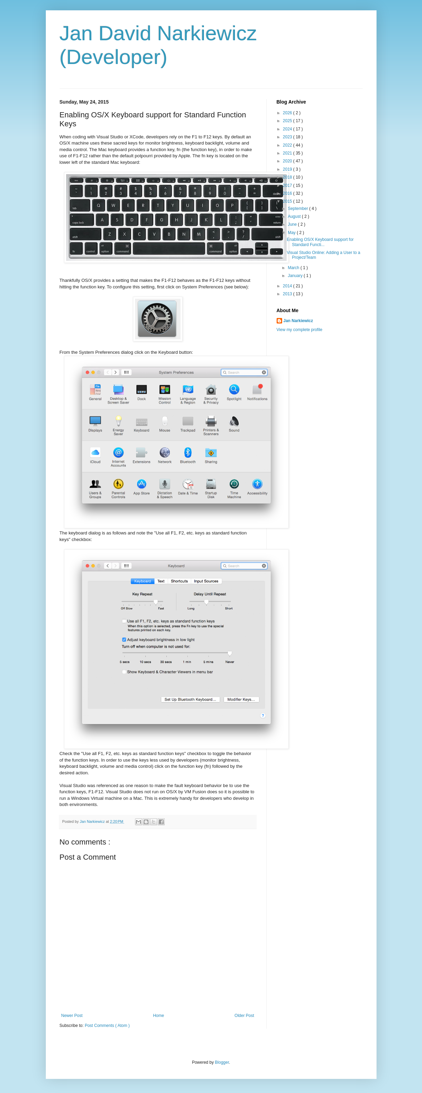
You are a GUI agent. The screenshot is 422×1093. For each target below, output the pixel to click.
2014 (288, 286)
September (298, 208)
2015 (288, 201)
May (292, 232)
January (295, 275)
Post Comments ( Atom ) (107, 1025)
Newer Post (72, 1015)
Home (158, 1015)
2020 (288, 161)
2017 (288, 185)
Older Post (244, 1015)
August (295, 216)
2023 (288, 137)
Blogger (222, 1062)
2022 (288, 145)
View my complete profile (299, 329)
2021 (288, 153)
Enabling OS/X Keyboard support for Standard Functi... (320, 242)
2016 (288, 193)
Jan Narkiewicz (298, 320)
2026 (288, 112)
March (294, 267)
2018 (288, 177)
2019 (288, 169)
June (293, 224)
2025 (288, 120)
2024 (288, 129)
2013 (288, 293)
